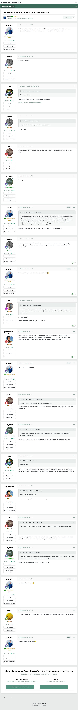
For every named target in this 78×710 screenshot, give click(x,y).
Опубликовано (25, 24)
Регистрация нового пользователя (20, 687)
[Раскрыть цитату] (21, 91)
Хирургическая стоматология (24, 18)
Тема (34, 703)
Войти (53, 687)
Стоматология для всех (11, 2)
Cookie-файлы (42, 703)
